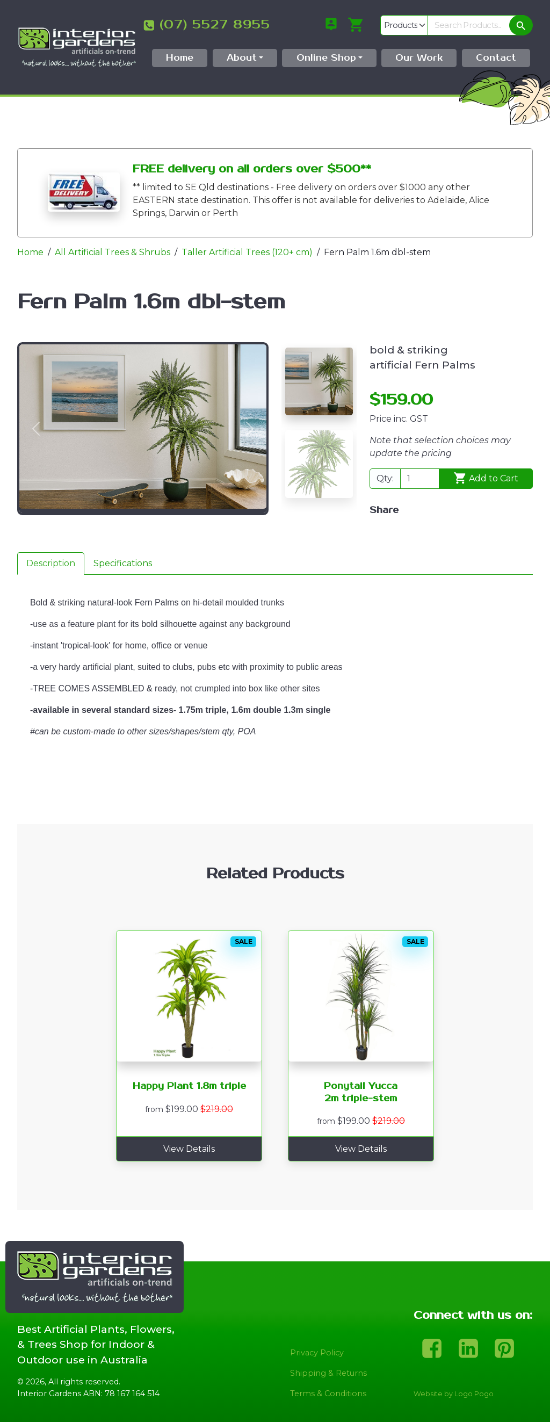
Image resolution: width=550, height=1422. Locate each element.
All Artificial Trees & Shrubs (112, 252)
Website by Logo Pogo (454, 1394)
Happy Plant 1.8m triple (189, 1086)
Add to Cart (486, 478)
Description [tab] (50, 563)
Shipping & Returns (328, 1373)
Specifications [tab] (122, 563)
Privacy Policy (317, 1353)
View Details (189, 1149)
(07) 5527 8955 (215, 24)
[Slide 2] (319, 464)
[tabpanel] (275, 699)
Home (30, 252)
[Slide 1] (319, 381)
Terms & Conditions (328, 1393)
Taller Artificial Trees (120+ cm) (247, 252)
